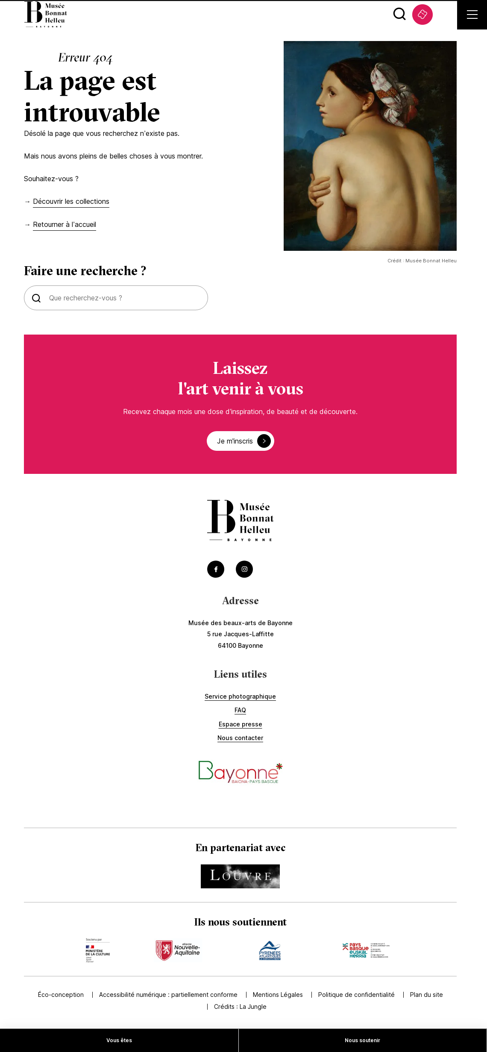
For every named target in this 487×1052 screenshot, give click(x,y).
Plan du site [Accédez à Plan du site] (426, 994)
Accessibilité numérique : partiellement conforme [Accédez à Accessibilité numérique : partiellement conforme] (168, 994)
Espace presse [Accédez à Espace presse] (240, 724)
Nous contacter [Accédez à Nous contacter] (240, 737)
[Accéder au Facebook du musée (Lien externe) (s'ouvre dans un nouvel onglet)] (215, 569)
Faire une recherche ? (85, 271)
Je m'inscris (244, 441)
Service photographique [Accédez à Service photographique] (240, 696)
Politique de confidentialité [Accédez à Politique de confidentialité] (356, 994)
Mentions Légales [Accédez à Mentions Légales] (278, 994)
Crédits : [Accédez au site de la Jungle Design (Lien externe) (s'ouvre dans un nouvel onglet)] (240, 1006)
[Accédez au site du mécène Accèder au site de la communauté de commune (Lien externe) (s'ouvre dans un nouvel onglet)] (366, 950)
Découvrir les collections (71, 201)
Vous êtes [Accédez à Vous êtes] (119, 1040)
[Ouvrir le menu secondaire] (472, 14)
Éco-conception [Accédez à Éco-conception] (61, 994)
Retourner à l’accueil (64, 224)
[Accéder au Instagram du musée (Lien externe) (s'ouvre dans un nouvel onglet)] (244, 569)
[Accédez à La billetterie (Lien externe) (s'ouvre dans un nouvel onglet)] (422, 14)
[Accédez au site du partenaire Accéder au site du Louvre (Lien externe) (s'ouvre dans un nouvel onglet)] (240, 876)
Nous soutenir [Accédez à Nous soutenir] (362, 1040)
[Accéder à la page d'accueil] (240, 521)
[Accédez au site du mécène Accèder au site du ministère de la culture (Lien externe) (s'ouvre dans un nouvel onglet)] (98, 950)
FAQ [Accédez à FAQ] (240, 710)
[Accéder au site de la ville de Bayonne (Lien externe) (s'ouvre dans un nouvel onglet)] (240, 773)
